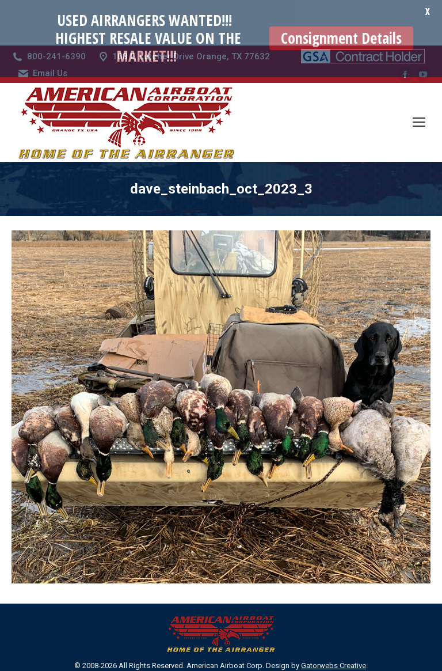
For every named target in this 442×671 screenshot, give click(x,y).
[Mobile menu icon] (418, 86)
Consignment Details (341, 38)
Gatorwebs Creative (333, 629)
